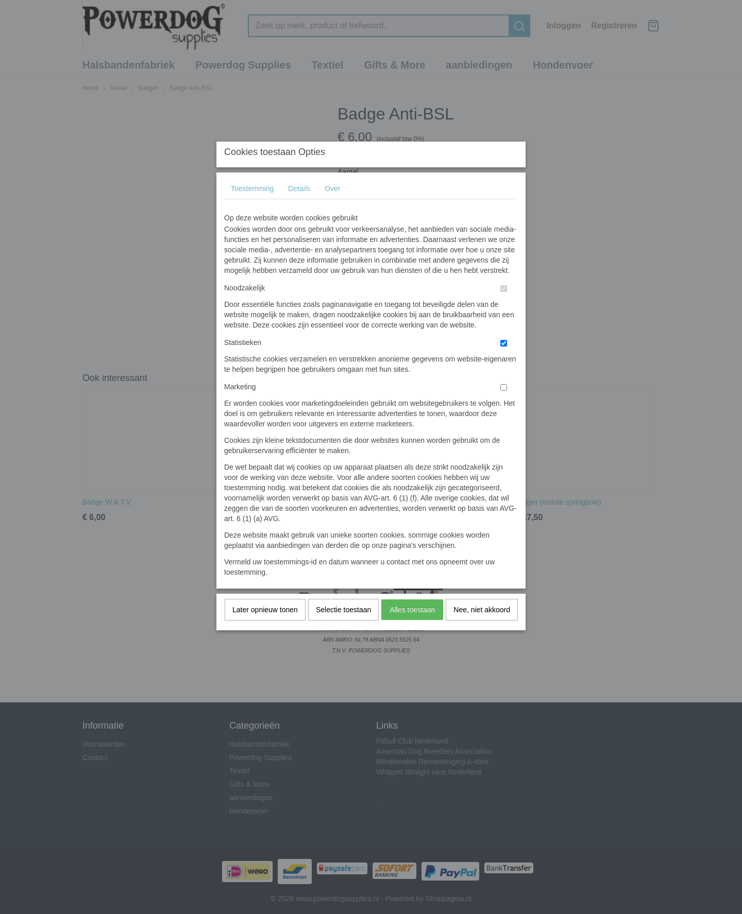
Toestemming (252, 209)
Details (299, 209)
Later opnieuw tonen (265, 630)
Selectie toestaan (343, 630)
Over (332, 209)
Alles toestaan (412, 630)
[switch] (503, 309)
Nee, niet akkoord (481, 630)
